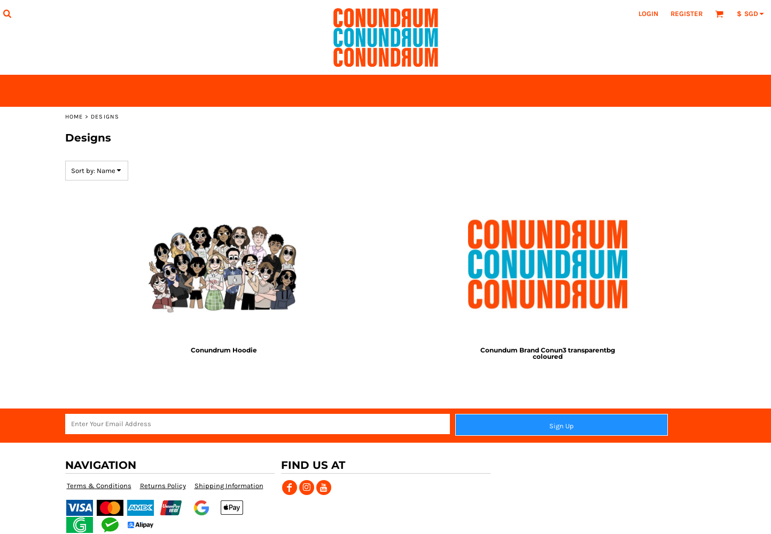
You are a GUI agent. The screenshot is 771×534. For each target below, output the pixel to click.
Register (687, 14)
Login (648, 14)
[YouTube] (323, 487)
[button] (7, 13)
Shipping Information (228, 486)
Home (74, 116)
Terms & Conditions (99, 486)
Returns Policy (163, 486)
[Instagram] (306, 487)
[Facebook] (289, 487)
